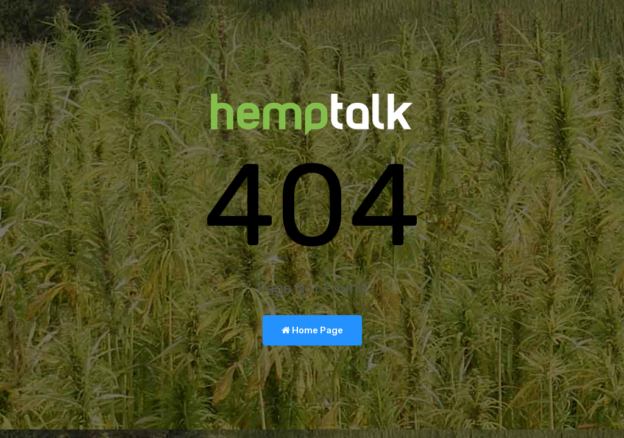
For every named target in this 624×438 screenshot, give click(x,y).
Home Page (312, 330)
